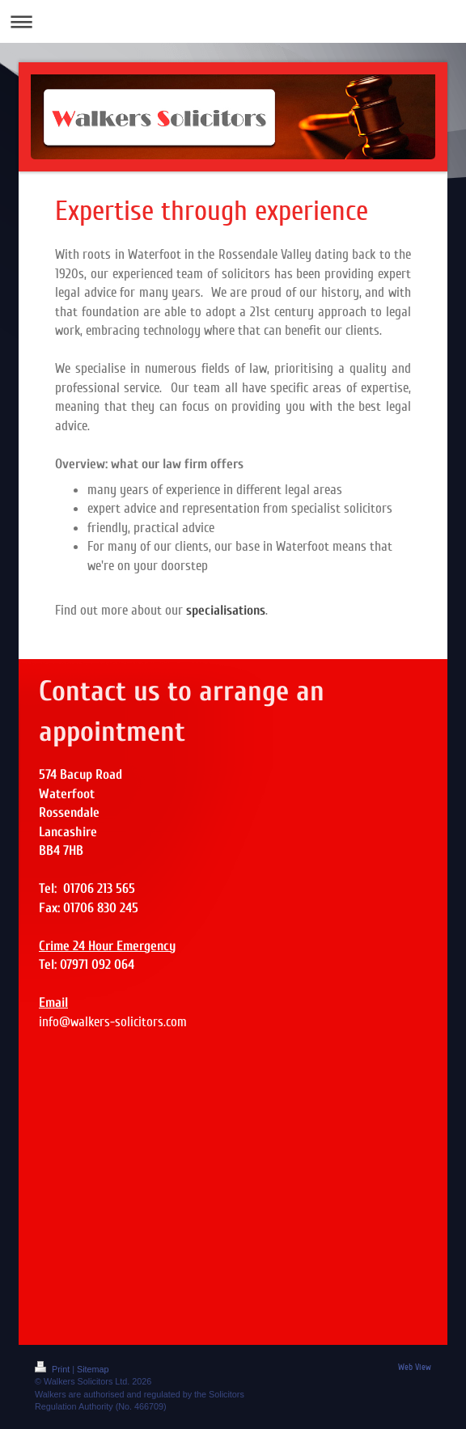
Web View (414, 1367)
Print (53, 1369)
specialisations (225, 610)
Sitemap (93, 1369)
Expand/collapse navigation (233, 21)
